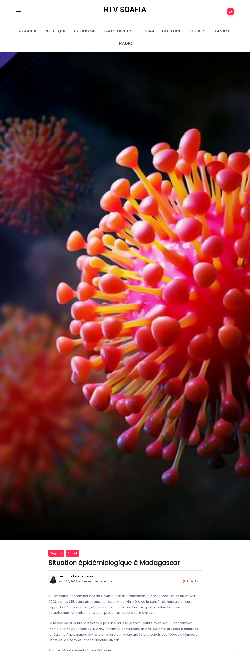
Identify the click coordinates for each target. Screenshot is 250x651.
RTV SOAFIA (125, 9)
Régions (56, 553)
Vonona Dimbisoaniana (76, 576)
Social (72, 553)
